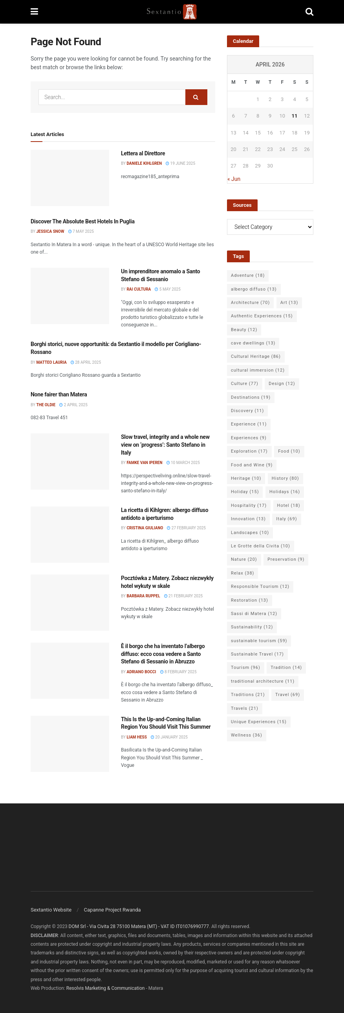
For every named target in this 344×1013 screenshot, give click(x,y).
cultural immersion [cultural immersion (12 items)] (258, 370)
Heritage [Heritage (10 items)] (246, 478)
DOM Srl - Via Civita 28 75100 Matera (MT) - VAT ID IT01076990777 (139, 926)
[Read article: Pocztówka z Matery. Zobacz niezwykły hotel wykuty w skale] (70, 603)
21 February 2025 (183, 596)
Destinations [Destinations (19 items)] (251, 397)
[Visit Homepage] (172, 12)
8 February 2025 (178, 672)
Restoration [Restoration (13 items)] (249, 600)
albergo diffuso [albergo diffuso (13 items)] (254, 289)
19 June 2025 (180, 163)
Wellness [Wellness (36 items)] (246, 735)
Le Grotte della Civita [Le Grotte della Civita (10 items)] (260, 546)
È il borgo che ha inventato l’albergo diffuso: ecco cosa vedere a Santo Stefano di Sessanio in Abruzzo (163, 654)
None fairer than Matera (59, 394)
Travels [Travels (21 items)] (244, 708)
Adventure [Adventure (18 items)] (248, 275)
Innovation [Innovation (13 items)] (248, 518)
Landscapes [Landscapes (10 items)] (250, 532)
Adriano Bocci (141, 672)
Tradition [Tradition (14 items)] (286, 667)
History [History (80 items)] (285, 478)
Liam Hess (136, 737)
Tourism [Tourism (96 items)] (245, 667)
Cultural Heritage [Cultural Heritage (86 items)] (256, 356)
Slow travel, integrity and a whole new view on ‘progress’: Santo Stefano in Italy (165, 444)
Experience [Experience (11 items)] (249, 424)
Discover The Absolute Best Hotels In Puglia (83, 221)
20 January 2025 (169, 737)
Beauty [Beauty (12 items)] (244, 329)
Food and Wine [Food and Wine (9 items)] (252, 465)
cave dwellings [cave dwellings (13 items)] (253, 343)
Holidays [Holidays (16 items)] (284, 491)
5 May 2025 (167, 289)
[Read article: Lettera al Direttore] (70, 178)
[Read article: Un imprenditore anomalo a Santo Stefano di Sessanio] (70, 296)
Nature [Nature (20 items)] (244, 559)
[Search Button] (309, 12)
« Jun (233, 179)
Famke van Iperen (144, 462)
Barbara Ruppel (143, 596)
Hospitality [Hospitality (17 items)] (249, 505)
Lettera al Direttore (143, 153)
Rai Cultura (138, 289)
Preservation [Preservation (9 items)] (285, 559)
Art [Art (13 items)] (289, 302)
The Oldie (45, 405)
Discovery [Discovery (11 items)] (247, 410)
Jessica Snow (50, 231)
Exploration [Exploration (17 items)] (249, 451)
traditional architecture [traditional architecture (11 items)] (263, 681)
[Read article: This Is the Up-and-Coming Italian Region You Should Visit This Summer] (70, 744)
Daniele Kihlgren (144, 163)
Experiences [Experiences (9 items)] (249, 437)
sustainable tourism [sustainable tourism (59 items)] (259, 640)
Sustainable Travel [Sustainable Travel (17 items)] (257, 654)
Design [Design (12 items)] (282, 383)
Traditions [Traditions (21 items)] (248, 694)
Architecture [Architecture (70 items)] (250, 302)
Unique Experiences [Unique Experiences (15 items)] (259, 721)
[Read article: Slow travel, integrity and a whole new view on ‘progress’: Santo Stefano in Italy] (70, 461)
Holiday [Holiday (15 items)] (245, 491)
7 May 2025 (81, 231)
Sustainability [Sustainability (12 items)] (252, 627)
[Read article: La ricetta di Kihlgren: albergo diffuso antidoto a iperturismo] (70, 534)
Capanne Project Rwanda (112, 910)
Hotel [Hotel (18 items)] (288, 505)
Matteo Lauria (51, 362)
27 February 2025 (186, 528)
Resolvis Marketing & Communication (105, 988)
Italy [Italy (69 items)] (286, 518)
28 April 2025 (86, 362)
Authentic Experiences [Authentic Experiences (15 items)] (262, 316)
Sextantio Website (51, 910)
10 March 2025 (183, 462)
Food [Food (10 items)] (289, 451)
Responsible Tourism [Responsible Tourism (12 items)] (260, 586)
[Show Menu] (34, 12)
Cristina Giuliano (144, 528)
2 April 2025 (73, 405)
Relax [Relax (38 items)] (242, 573)
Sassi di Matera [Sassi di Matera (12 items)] (254, 613)
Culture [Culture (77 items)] (244, 383)
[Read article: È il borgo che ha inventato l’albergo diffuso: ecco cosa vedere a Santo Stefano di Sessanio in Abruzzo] (70, 671)
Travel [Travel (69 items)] (287, 694)
